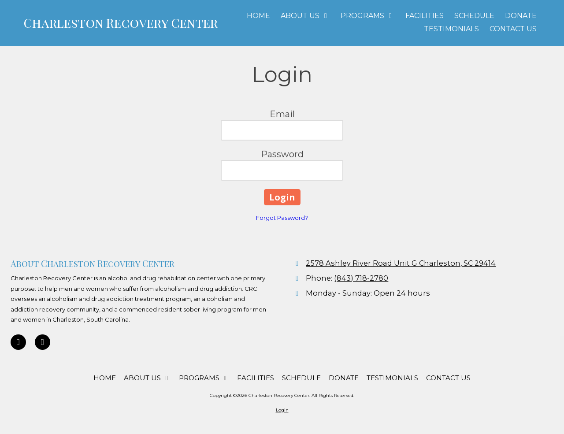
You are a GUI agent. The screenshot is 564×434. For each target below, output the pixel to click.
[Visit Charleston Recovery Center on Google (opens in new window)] (18, 342)
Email (282, 114)
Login (282, 410)
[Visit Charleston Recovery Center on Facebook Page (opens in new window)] (42, 342)
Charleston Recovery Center (120, 22)
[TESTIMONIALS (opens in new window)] (451, 29)
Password (282, 154)
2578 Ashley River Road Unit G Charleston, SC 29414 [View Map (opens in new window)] (401, 263)
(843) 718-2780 (361, 278)
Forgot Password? (282, 217)
